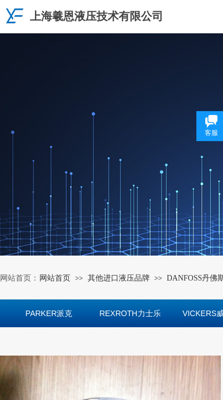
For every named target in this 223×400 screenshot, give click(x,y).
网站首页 (54, 278)
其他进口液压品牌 (119, 278)
